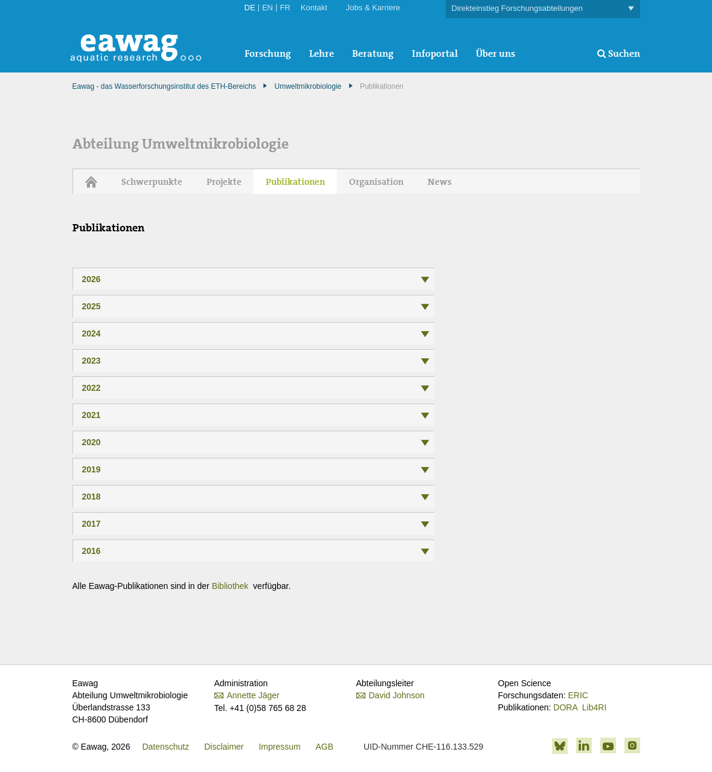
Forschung (268, 53)
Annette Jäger (253, 695)
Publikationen (295, 182)
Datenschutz (165, 746)
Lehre (321, 53)
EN (267, 7)
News (440, 182)
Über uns (495, 53)
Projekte (224, 182)
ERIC (578, 695)
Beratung (373, 53)
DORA (565, 707)
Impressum (279, 746)
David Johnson (397, 695)
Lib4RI (594, 707)
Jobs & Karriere (373, 7)
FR (285, 7)
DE (250, 7)
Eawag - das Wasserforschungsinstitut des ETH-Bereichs (164, 86)
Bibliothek (231, 586)
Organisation (376, 182)
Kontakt (314, 7)
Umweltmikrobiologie (308, 86)
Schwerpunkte (151, 182)
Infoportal (435, 53)
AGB (325, 746)
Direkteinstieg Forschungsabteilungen (543, 9)
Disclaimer (223, 746)
